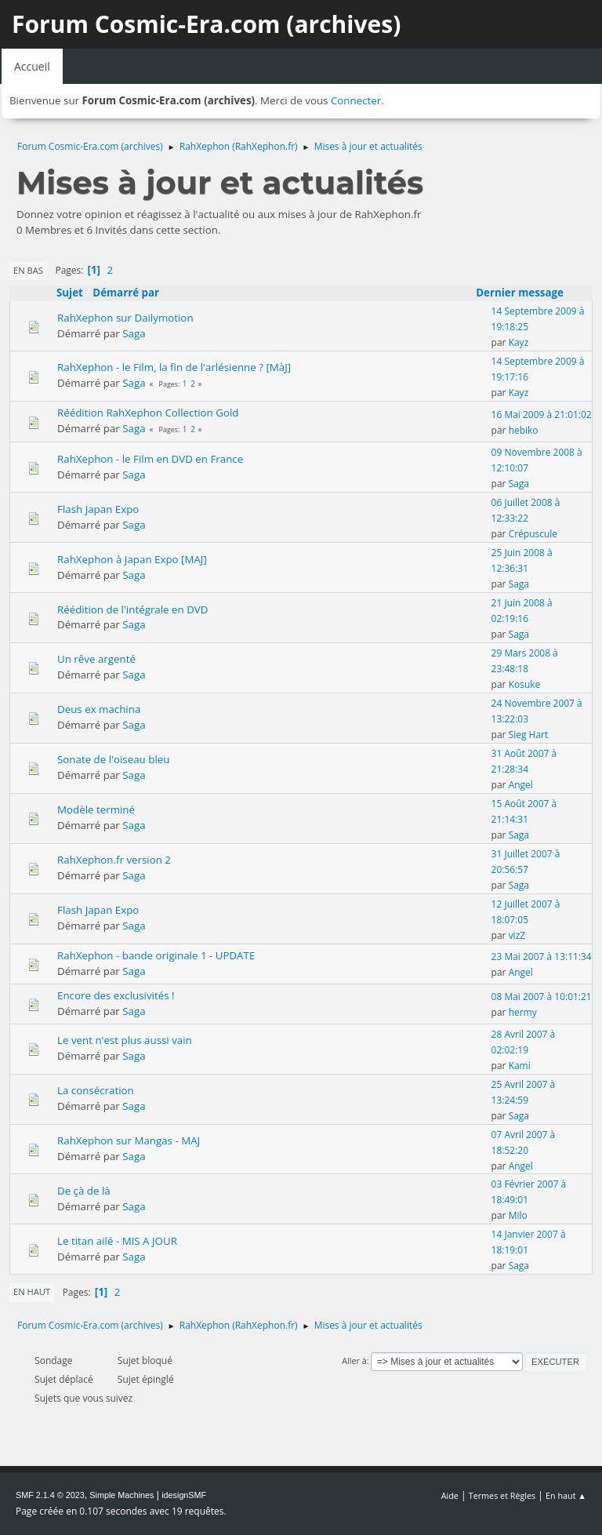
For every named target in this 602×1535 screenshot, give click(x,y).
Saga (133, 333)
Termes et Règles (502, 1495)
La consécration (95, 1090)
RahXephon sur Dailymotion (125, 318)
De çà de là (84, 1191)
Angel (521, 784)
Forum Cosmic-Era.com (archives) (206, 24)
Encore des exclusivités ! (116, 995)
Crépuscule (533, 533)
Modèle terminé (96, 809)
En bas (28, 270)
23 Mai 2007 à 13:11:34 (541, 956)
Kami (520, 1065)
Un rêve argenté (96, 659)
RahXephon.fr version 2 (114, 860)
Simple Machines (121, 1495)
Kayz (519, 342)
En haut (31, 1291)
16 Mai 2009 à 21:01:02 (541, 414)
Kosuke (525, 684)
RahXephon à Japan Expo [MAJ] (132, 559)
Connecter (356, 100)
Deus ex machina (98, 709)
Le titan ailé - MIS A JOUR (117, 1241)
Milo (518, 1215)
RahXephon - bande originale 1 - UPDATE (156, 955)
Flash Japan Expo (98, 509)
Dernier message (527, 293)
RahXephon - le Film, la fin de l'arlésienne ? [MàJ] (174, 367)
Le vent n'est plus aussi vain (124, 1040)
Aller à (354, 1360)
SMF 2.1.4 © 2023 (50, 1495)
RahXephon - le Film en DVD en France (150, 459)
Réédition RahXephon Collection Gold (147, 413)
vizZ (517, 935)
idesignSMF (183, 1495)
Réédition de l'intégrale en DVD (132, 609)
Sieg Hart (529, 734)
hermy (523, 1012)
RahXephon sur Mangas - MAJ (128, 1140)
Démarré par (125, 293)
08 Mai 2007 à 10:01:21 (541, 996)
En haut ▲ (566, 1495)
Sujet (69, 293)
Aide (450, 1495)
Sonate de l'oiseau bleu (113, 759)
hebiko (524, 430)
